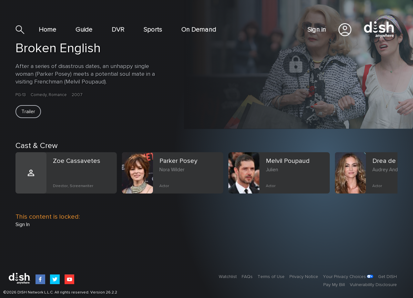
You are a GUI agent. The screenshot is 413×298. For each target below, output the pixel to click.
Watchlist (228, 276)
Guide (84, 29)
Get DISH (387, 276)
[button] (28, 111)
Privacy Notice (303, 276)
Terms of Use (271, 276)
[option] (68, 180)
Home (47, 29)
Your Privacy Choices (344, 276)
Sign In (22, 224)
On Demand (198, 29)
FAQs (247, 276)
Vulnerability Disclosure (373, 285)
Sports (153, 29)
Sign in (316, 29)
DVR (118, 29)
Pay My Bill (334, 285)
